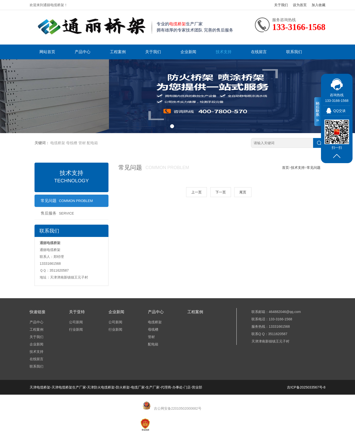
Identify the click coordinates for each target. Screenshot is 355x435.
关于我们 (281, 5)
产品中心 (82, 52)
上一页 (196, 192)
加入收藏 (318, 5)
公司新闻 (76, 322)
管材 (82, 143)
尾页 (242, 192)
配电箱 (92, 143)
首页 (285, 168)
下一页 (220, 192)
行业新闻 (76, 329)
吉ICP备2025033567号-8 (306, 387)
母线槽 (71, 143)
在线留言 (259, 52)
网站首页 (47, 52)
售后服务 (57, 213)
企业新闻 (188, 52)
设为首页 (300, 5)
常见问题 (67, 201)
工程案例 (118, 52)
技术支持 (223, 52)
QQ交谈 (339, 111)
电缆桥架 (57, 143)
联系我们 (294, 52)
